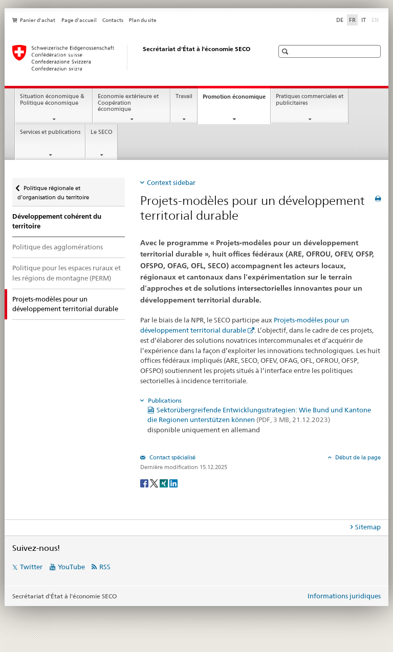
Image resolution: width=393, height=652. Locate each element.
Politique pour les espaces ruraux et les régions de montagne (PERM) (66, 273)
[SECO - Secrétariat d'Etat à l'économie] (132, 58)
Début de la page (357, 457)
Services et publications (50, 132)
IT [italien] (363, 20)
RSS (105, 567)
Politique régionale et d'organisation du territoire (53, 189)
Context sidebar (171, 182)
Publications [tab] (164, 400)
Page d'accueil (79, 20)
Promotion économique (236, 99)
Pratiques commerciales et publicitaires (309, 99)
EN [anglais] (376, 19)
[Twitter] (155, 482)
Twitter (31, 567)
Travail (184, 96)
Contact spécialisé (171, 457)
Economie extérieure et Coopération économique (128, 102)
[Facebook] (145, 482)
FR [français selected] (352, 20)
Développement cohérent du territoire (56, 221)
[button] (286, 51)
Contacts (112, 20)
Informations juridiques (344, 596)
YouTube (71, 567)
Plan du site (143, 20)
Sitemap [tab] (368, 527)
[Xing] (164, 482)
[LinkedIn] (173, 482)
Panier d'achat (37, 20)
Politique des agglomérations (57, 247)
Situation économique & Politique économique (52, 99)
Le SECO (102, 132)
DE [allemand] (339, 20)
